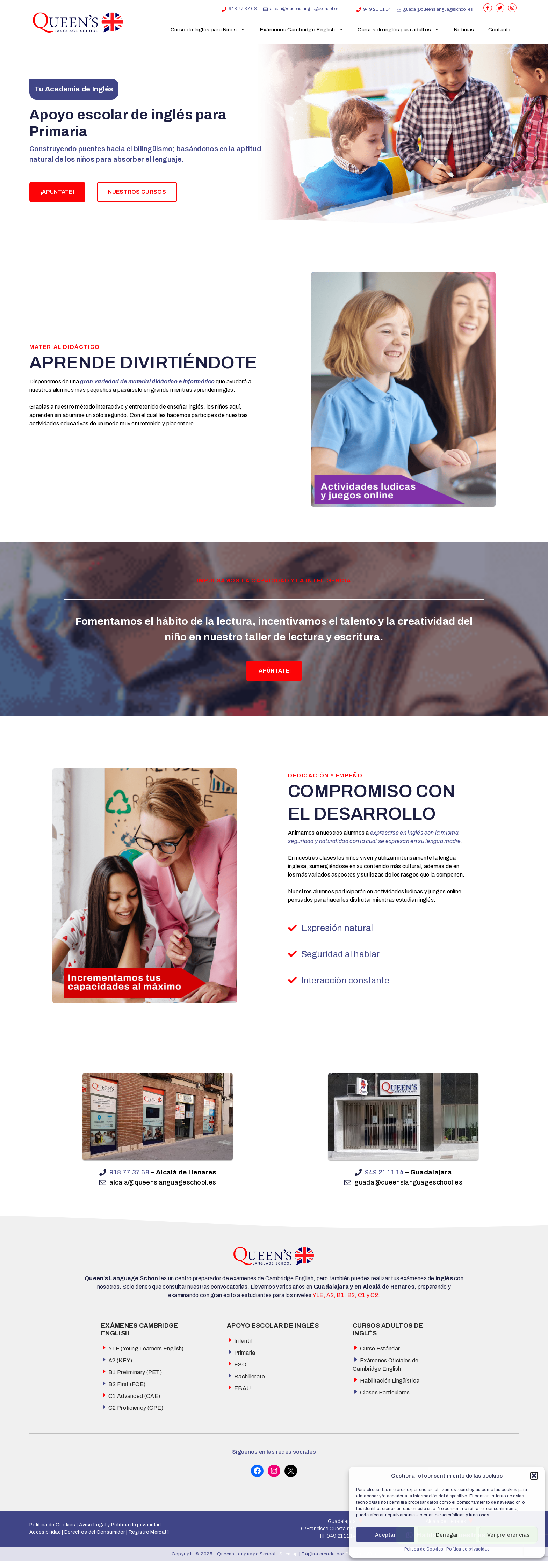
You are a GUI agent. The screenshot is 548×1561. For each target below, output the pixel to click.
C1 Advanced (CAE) (134, 1396)
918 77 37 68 (243, 8)
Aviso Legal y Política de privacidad (119, 1524)
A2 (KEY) (120, 1360)
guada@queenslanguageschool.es (438, 9)
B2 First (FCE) (126, 1384)
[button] (534, 1475)
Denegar (447, 1535)
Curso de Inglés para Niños (212, 30)
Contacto (500, 29)
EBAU (242, 1388)
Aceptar (385, 1535)
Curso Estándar (380, 1348)
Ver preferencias (508, 1535)
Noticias (464, 29)
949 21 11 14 (377, 9)
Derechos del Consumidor (94, 1532)
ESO (240, 1365)
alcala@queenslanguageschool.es (304, 8)
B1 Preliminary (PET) (135, 1372)
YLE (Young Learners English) (145, 1348)
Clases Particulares (385, 1392)
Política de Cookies (423, 1549)
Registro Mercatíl (149, 1532)
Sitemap (289, 1554)
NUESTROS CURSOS (137, 192)
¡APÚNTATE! (57, 192)
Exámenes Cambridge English (305, 30)
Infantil (243, 1341)
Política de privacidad (468, 1549)
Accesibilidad (45, 1532)
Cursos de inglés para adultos (402, 30)
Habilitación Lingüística (389, 1381)
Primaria (244, 1353)
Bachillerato (249, 1376)
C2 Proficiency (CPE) (135, 1408)
